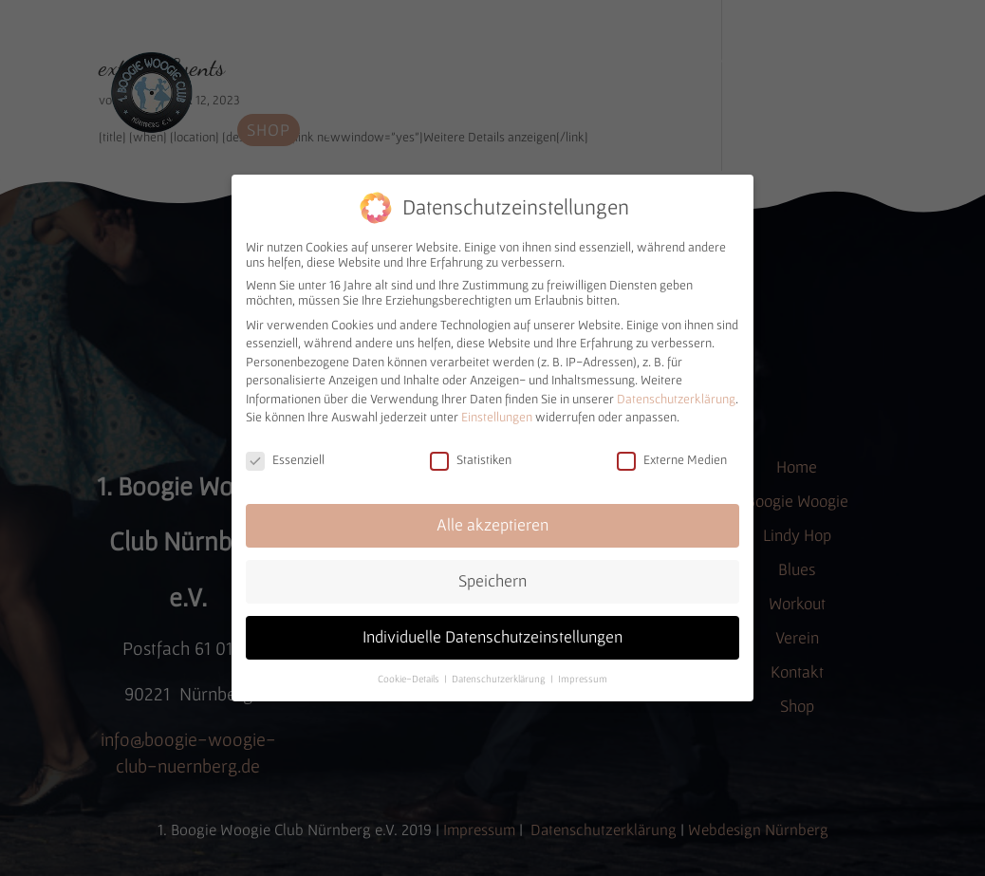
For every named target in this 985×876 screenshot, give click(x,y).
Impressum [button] (582, 673)
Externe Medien (672, 454)
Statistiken (470, 454)
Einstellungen (496, 411)
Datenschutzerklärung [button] (500, 673)
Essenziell (285, 454)
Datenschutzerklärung (676, 393)
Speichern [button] (492, 575)
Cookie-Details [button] (410, 673)
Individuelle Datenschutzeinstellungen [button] (492, 631)
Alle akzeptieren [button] (492, 519)
